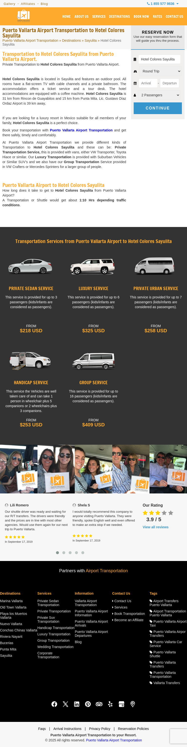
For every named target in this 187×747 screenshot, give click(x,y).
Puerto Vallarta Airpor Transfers (168, 634)
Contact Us (121, 601)
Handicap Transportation (56, 628)
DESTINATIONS (119, 17)
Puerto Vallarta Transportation (163, 674)
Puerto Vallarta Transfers (163, 664)
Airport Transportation (107, 570)
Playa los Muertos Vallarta (13, 615)
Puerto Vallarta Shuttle (163, 654)
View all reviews (155, 527)
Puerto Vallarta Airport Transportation (30, 40)
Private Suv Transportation (48, 619)
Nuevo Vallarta (11, 624)
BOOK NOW (141, 17)
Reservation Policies (133, 729)
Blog (44, 4)
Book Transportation (128, 614)
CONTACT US (174, 17)
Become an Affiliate (127, 620)
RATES (157, 17)
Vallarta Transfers (165, 683)
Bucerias (6, 643)
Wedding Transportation (55, 647)
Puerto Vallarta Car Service (166, 644)
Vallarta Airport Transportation (86, 603)
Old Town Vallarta (13, 607)
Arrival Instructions (67, 729)
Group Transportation (53, 640)
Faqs (42, 729)
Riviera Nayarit (11, 637)
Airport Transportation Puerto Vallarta (168, 613)
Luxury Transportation (53, 634)
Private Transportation (54, 611)
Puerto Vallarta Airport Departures (91, 634)
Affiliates (28, 4)
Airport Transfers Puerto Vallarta (164, 603)
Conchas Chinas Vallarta (18, 630)
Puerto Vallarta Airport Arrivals (91, 623)
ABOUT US (81, 17)
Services (120, 607)
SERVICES (98, 17)
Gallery (9, 4)
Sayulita (91, 40)
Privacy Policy (99, 729)
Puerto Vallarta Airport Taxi (168, 623)
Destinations (71, 40)
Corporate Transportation (48, 655)
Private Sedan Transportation (48, 603)
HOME (66, 17)
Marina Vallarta (11, 601)
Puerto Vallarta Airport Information (91, 613)
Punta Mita (8, 649)
